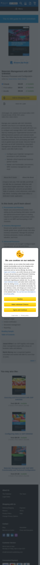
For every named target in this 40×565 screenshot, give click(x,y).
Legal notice (14, 315)
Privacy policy (25, 315)
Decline (16, 284)
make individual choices (11, 282)
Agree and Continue (10, 272)
